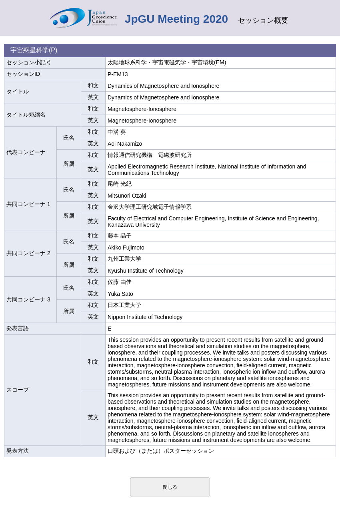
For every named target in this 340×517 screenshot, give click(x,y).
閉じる (170, 487)
